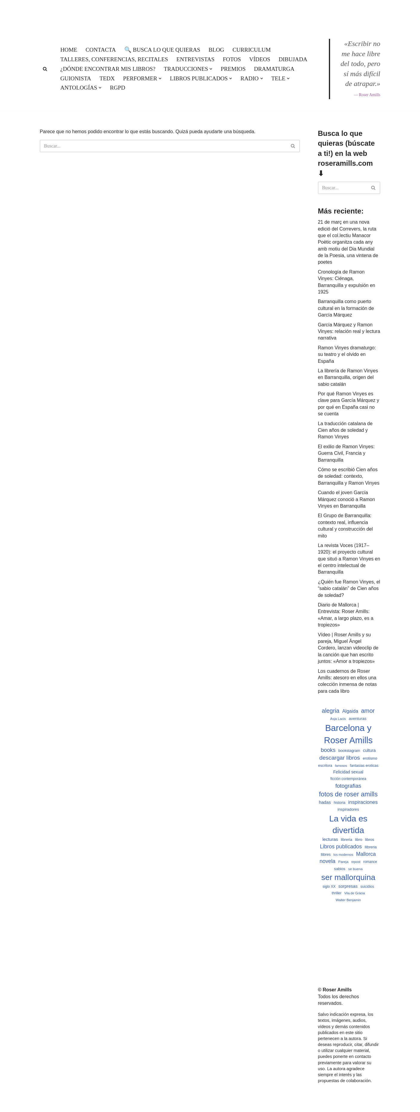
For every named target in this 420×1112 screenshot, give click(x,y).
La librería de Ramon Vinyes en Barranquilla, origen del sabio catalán (348, 377)
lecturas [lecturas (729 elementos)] (330, 839)
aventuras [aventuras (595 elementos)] (357, 718)
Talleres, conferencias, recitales (114, 59)
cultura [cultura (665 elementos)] (369, 750)
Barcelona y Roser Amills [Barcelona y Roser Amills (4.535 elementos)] (348, 734)
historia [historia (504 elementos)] (339, 803)
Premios (233, 69)
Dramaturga (274, 69)
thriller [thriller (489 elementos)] (336, 893)
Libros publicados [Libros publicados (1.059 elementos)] (341, 847)
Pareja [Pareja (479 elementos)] (343, 862)
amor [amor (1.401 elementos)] (368, 710)
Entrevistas (195, 59)
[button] (210, 68)
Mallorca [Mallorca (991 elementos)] (366, 854)
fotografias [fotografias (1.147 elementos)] (348, 786)
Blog (216, 50)
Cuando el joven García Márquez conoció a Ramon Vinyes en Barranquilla (346, 499)
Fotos (232, 59)
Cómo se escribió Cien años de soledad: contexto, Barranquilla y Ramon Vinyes (348, 476)
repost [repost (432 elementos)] (356, 862)
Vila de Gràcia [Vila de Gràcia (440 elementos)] (354, 893)
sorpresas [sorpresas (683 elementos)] (348, 886)
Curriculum (251, 50)
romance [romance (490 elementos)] (370, 862)
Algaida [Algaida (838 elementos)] (350, 711)
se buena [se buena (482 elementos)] (355, 869)
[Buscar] (45, 69)
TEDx (107, 78)
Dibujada (293, 59)
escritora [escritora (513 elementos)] (325, 766)
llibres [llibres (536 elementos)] (326, 855)
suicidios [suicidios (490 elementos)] (367, 886)
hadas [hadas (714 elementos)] (325, 802)
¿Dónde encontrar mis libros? (107, 69)
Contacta (101, 50)
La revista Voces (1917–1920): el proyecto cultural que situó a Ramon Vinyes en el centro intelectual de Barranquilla (349, 559)
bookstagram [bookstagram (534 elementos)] (349, 751)
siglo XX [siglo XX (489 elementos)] (329, 886)
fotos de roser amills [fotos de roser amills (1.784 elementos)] (348, 794)
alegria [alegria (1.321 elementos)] (330, 710)
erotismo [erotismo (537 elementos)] (370, 758)
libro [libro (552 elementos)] (358, 839)
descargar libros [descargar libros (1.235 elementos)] (339, 758)
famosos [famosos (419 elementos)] (341, 765)
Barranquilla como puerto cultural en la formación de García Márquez (346, 308)
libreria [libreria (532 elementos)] (346, 840)
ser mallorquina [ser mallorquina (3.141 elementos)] (348, 877)
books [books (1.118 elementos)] (328, 750)
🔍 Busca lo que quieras (162, 50)
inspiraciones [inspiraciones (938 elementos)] (363, 802)
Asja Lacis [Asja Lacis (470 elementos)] (338, 719)
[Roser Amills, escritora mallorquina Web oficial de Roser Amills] (210, 13)
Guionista (75, 78)
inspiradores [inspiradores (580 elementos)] (348, 809)
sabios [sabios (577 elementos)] (339, 869)
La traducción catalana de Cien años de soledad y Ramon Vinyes (345, 430)
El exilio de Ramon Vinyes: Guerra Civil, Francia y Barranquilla (346, 453)
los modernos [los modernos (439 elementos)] (343, 854)
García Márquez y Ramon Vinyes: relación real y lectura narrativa (349, 331)
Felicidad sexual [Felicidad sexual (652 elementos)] (348, 772)
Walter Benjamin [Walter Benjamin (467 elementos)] (348, 900)
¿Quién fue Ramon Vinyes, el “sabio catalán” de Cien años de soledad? (349, 588)
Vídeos (259, 59)
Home (68, 50)
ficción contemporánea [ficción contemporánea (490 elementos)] (348, 779)
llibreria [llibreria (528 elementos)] (371, 847)
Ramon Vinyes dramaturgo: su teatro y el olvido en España (347, 354)
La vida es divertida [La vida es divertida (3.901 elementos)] (348, 824)
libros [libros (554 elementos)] (369, 839)
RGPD (117, 88)
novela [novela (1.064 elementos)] (327, 861)
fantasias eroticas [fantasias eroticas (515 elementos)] (364, 766)
